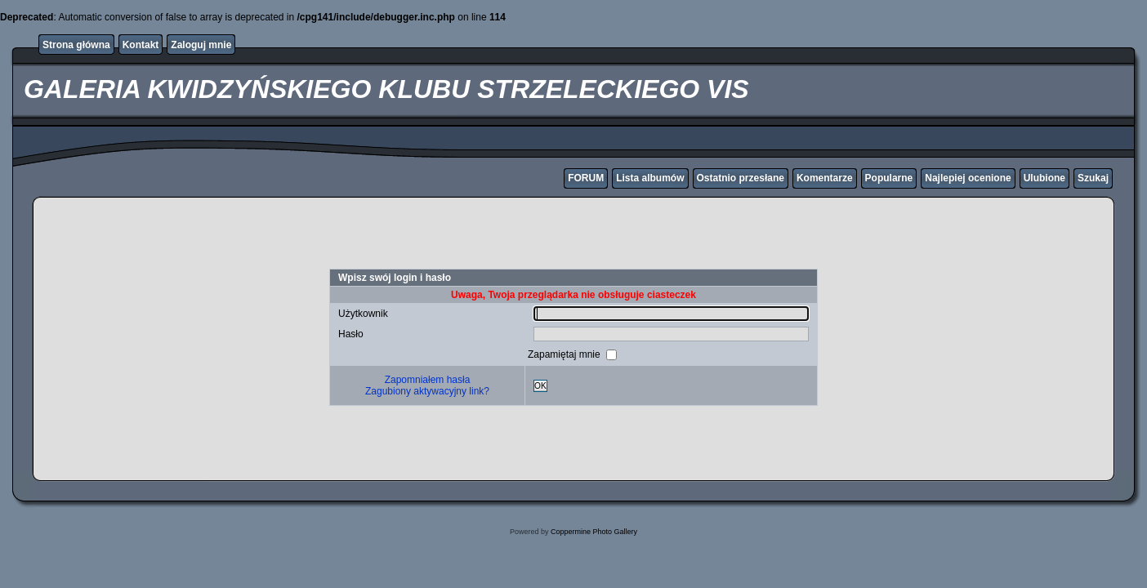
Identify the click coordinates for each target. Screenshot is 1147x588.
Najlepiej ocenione (968, 178)
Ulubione (1044, 178)
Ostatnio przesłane (740, 178)
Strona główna (76, 45)
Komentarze (825, 178)
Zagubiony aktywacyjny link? (427, 391)
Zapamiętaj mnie (565, 354)
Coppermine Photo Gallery (594, 532)
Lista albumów (650, 178)
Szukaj (1093, 178)
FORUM (586, 178)
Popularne (889, 178)
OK (540, 385)
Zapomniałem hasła (428, 379)
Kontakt (141, 45)
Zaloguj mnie (201, 45)
